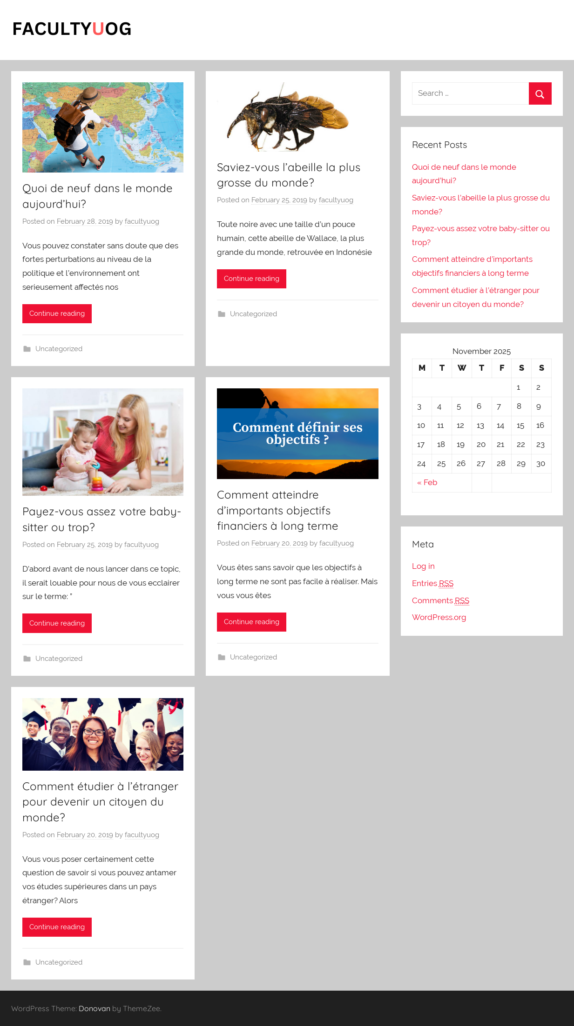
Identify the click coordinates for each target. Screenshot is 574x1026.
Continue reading (57, 313)
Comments (440, 601)
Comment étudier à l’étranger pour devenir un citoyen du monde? (100, 801)
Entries (432, 583)
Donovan (94, 1008)
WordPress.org (439, 617)
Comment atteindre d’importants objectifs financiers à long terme (277, 510)
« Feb (427, 482)
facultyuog (142, 221)
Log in (423, 566)
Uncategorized (58, 349)
